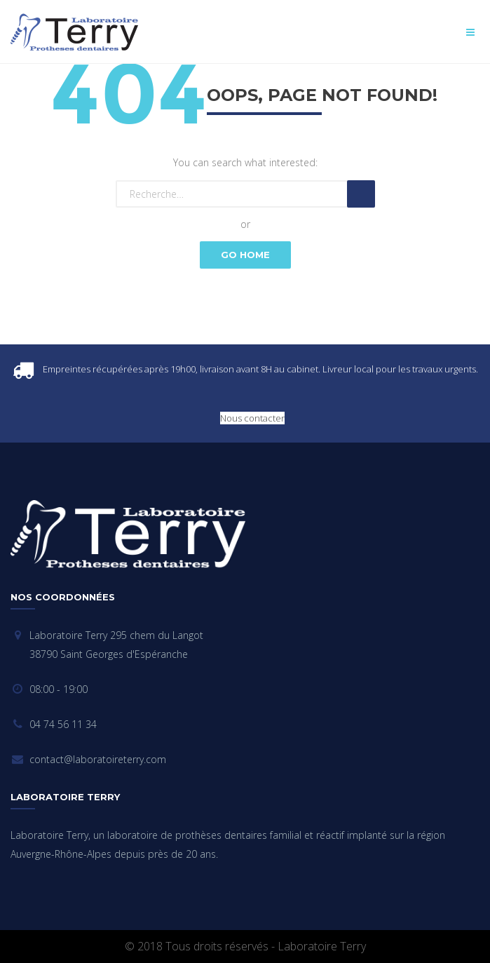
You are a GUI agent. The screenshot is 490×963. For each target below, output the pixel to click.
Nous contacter (252, 418)
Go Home (245, 254)
